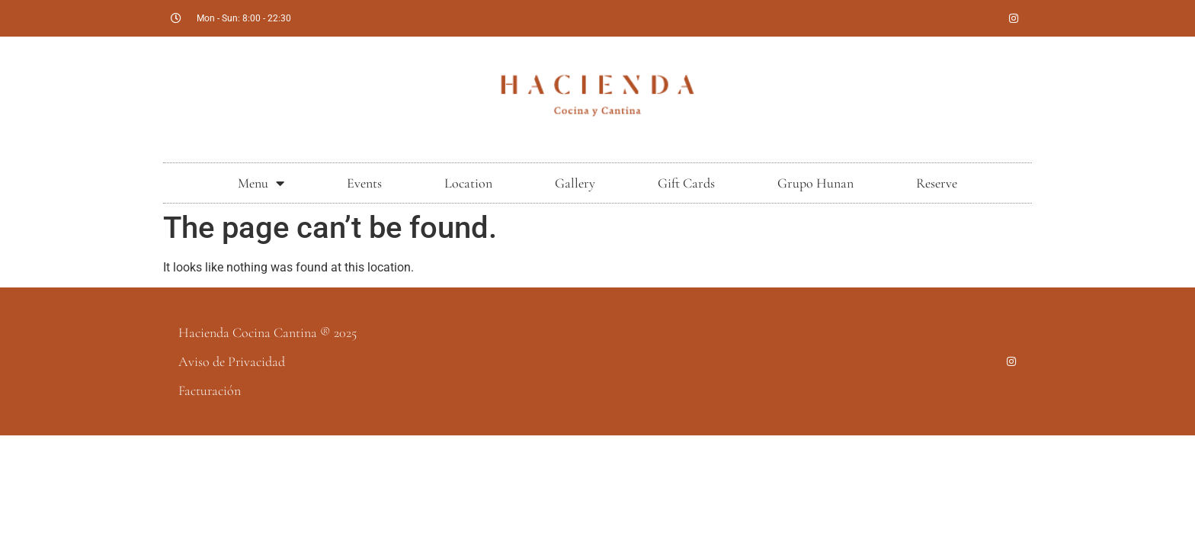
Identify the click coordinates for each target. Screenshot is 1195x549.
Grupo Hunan (815, 183)
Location (468, 183)
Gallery (575, 183)
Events (364, 183)
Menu (261, 183)
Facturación (209, 390)
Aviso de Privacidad (231, 361)
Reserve (936, 183)
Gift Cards (686, 183)
